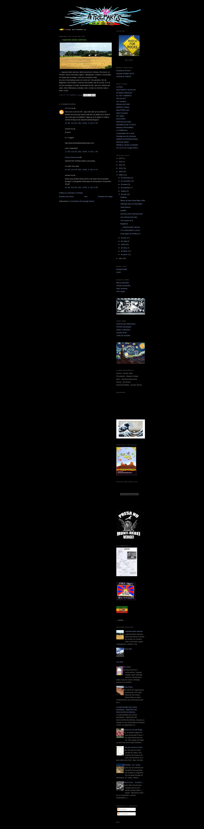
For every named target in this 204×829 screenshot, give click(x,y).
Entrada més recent (66, 196)
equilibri (123, 210)
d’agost (124, 191)
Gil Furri (68, 108)
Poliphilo (123, 197)
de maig (124, 241)
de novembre (126, 181)
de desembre (126, 178)
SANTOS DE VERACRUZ (125, 324)
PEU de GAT (121, 98)
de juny (124, 238)
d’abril (123, 244)
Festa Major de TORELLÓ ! (130, 234)
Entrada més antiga (105, 196)
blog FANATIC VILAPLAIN (126, 90)
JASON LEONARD (123, 286)
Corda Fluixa (127, 687)
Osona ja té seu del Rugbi (132, 730)
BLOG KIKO (120, 119)
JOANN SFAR (121, 333)
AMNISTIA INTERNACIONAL (127, 139)
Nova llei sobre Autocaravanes (131, 214)
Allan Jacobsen (122, 289)
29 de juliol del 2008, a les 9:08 (81, 187)
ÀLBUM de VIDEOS (123, 76)
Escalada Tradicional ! (124, 93)
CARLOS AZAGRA (123, 336)
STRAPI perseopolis (123, 327)
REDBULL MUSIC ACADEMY (127, 145)
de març (124, 248)
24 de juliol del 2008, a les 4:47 (81, 170)
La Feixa (119, 87)
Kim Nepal (120, 116)
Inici (85, 196)
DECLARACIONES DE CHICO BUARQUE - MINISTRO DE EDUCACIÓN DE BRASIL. (125, 709)
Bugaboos (124, 224)
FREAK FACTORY (123, 104)
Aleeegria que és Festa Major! (131, 204)
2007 (121, 258)
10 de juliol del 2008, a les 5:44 (81, 123)
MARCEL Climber (122, 107)
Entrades (122, 809)
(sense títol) (127, 649)
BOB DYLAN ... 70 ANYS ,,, (133, 782)
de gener (124, 254)
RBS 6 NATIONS (122, 283)
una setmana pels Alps (128, 217)
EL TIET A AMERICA (124, 96)
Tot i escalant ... (122, 101)
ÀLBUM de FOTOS (123, 71)
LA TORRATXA (122, 130)
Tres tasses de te (126, 220)
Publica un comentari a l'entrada (71, 193)
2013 (121, 158)
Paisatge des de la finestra (126, 136)
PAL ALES (127, 667)
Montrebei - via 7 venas (131, 765)
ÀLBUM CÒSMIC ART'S (125, 74)
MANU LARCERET (123, 330)
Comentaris (123, 814)
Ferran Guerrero (71, 157)
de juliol (124, 194)
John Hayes (120, 291)
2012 (121, 162)
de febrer (124, 251)
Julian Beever (125, 207)
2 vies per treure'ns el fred (132, 747)
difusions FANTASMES (124, 127)
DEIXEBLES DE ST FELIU (126, 125)
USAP (118, 272)
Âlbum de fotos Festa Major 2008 (132, 201)
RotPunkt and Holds (123, 122)
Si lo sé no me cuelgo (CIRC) (127, 148)
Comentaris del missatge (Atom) (82, 201)
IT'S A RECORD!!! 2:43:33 (130, 230)
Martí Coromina (122, 113)
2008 (121, 175)
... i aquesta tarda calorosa (130, 227)
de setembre (125, 188)
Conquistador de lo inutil (125, 133)
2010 (121, 168)
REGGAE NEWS (122, 142)
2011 (121, 165)
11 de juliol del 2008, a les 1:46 (81, 152)
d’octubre (124, 184)
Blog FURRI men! (122, 110)
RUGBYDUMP (121, 269)
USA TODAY (129, 60)
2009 (121, 171)
